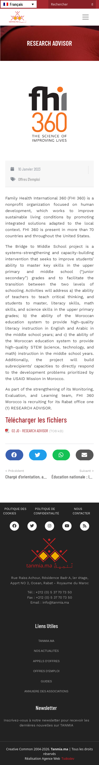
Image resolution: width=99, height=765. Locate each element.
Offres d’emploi (46, 671)
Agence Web (58, 759)
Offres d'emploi (29, 179)
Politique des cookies (14, 511)
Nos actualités (46, 650)
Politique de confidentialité (46, 511)
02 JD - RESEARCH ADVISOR (30, 430)
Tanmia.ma (46, 640)
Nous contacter (81, 511)
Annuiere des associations (46, 691)
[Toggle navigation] (85, 17)
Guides (46, 681)
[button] (14, 455)
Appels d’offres (46, 661)
